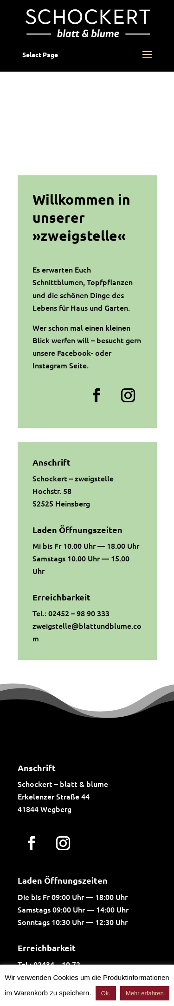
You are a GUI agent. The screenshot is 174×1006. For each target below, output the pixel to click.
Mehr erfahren (145, 993)
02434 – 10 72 (56, 964)
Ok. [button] (105, 993)
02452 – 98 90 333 (79, 613)
